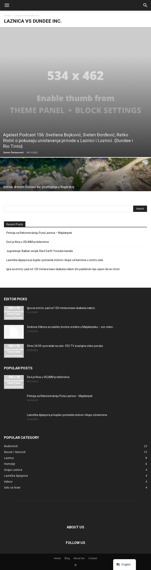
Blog (67, 558)
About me (79, 558)
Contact (92, 558)
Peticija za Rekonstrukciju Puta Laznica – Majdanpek (39, 232)
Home (7, 15)
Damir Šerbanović (13, 152)
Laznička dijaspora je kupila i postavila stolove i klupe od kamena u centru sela (54, 260)
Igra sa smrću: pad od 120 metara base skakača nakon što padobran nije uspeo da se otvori (63, 269)
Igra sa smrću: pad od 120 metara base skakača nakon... (62, 308)
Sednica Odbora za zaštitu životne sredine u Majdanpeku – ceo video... (71, 327)
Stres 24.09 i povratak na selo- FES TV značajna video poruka (65, 345)
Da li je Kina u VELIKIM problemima (27, 241)
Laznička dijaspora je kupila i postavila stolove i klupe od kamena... (68, 415)
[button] (6, 5)
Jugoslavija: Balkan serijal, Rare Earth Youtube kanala (39, 251)
